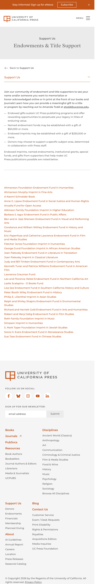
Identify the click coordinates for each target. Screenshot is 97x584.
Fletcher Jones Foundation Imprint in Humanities (34, 243)
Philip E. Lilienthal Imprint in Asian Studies (30, 296)
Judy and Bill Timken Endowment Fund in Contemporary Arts (42, 261)
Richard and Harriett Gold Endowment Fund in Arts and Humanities (46, 309)
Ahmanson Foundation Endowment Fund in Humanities (38, 187)
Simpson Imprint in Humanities (23, 323)
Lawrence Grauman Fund (19, 274)
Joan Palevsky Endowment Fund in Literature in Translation (40, 252)
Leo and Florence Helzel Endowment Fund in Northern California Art (46, 278)
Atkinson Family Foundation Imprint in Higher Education (39, 210)
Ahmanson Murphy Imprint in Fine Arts (28, 192)
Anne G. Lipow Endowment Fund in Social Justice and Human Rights (46, 201)
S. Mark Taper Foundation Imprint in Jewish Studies (35, 327)
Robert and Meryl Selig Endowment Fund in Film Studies (39, 314)
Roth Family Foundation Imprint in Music (29, 318)
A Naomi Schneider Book (19, 196)
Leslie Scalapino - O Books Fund (23, 283)
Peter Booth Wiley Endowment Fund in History (33, 292)
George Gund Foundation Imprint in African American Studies (42, 248)
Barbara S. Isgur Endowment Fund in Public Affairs (35, 214)
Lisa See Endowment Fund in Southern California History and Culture (46, 287)
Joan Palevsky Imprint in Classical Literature (31, 257)
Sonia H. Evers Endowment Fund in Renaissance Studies (38, 332)
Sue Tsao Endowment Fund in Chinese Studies (32, 336)
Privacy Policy (33, 582)
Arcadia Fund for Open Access (22, 205)
